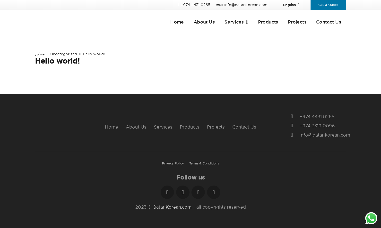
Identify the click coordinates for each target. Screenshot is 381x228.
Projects (216, 127)
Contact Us (244, 127)
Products (189, 127)
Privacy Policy (173, 163)
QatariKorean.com (172, 207)
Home (111, 127)
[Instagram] (183, 192)
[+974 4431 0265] (294, 116)
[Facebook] (167, 192)
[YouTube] (213, 192)
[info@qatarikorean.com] (294, 135)
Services (163, 127)
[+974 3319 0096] (294, 125)
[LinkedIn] (198, 192)
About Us (136, 127)
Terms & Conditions (204, 163)
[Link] (85, 22)
